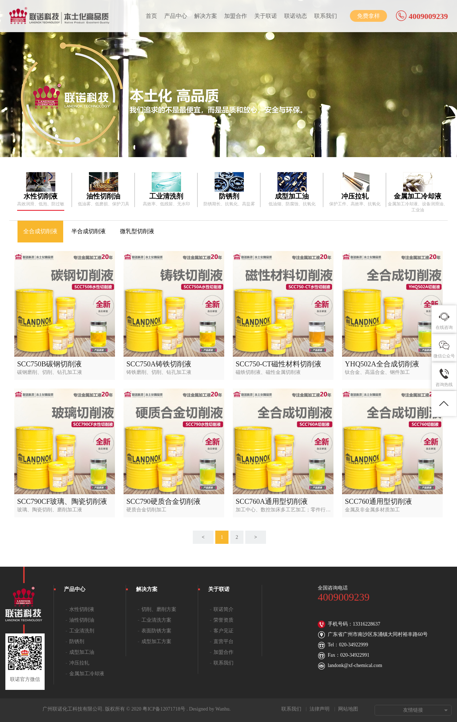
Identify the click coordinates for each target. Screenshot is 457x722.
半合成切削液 (88, 231)
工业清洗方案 (156, 620)
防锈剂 (76, 641)
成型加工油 (81, 652)
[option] (40, 189)
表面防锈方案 (156, 630)
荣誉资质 (223, 620)
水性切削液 (81, 609)
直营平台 (223, 641)
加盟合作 (235, 16)
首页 (151, 16)
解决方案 (205, 16)
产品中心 (175, 16)
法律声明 (320, 709)
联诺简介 (223, 609)
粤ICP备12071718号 (163, 709)
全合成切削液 (40, 231)
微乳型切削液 (137, 231)
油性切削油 (81, 620)
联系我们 (325, 16)
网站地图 (348, 709)
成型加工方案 (156, 641)
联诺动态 (295, 16)
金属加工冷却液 (86, 673)
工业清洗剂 (81, 630)
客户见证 (223, 630)
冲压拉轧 (79, 663)
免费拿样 (368, 16)
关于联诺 (265, 16)
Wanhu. (223, 709)
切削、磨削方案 (158, 609)
